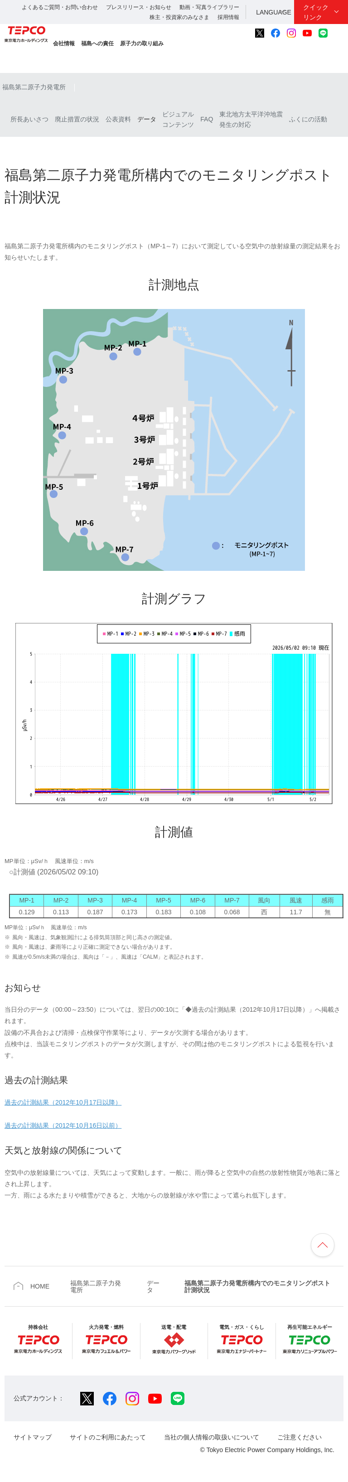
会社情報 (64, 43)
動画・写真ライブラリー (209, 7)
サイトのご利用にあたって (108, 1437)
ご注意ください (299, 1437)
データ (146, 119)
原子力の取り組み (142, 43)
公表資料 (118, 119)
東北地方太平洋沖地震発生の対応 (251, 119)
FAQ (206, 119)
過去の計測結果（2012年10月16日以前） (63, 1125)
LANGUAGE (273, 12)
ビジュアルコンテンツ (178, 119)
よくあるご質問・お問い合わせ (60, 7)
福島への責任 (97, 43)
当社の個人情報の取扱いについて (211, 1437)
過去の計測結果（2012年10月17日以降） (63, 1102)
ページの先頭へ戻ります (322, 1245)
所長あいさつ (25, 119)
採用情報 (228, 17)
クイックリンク (316, 12)
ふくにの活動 (308, 119)
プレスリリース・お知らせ (138, 7)
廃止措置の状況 (77, 119)
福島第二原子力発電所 (34, 87)
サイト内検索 (338, 33)
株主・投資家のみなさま (179, 17)
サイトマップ (33, 1437)
